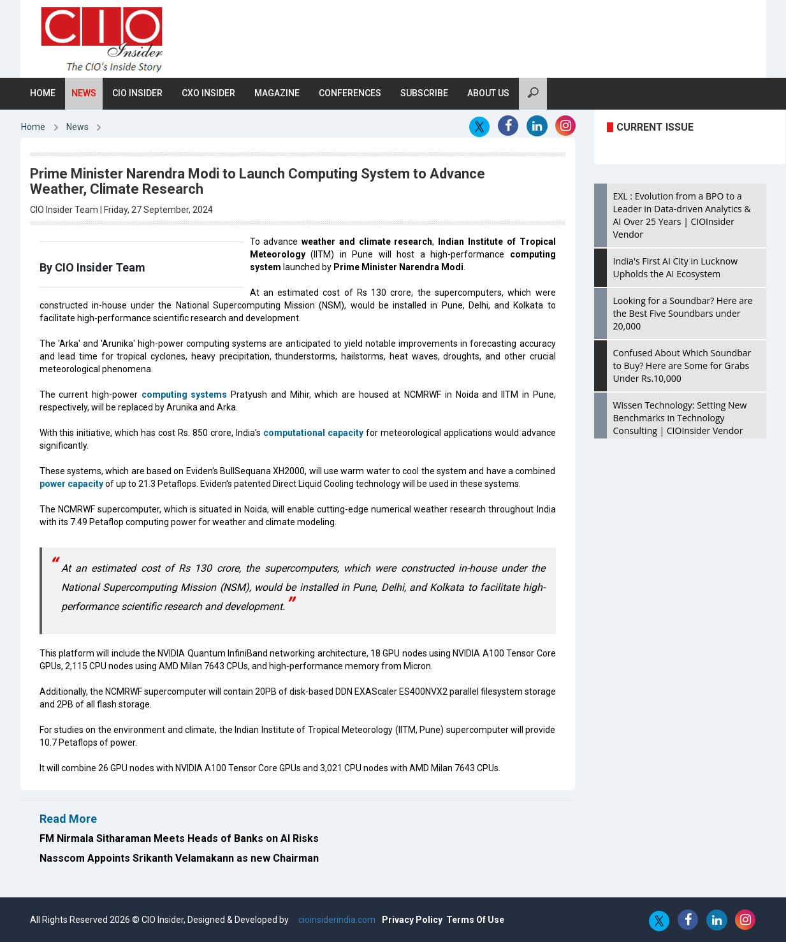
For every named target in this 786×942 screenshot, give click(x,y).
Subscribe (424, 93)
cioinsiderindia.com (335, 920)
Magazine (277, 93)
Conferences (350, 93)
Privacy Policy (412, 920)
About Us (488, 93)
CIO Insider (137, 93)
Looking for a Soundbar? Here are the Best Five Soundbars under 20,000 (683, 313)
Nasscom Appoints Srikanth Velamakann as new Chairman (179, 858)
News (83, 93)
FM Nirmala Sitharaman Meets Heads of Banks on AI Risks (179, 838)
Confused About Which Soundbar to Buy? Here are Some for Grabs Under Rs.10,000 (682, 365)
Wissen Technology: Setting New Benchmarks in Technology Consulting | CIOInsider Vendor (680, 418)
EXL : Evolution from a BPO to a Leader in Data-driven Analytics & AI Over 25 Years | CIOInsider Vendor (682, 215)
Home (42, 93)
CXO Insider (208, 93)
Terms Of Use (475, 920)
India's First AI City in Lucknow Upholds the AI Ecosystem (675, 267)
